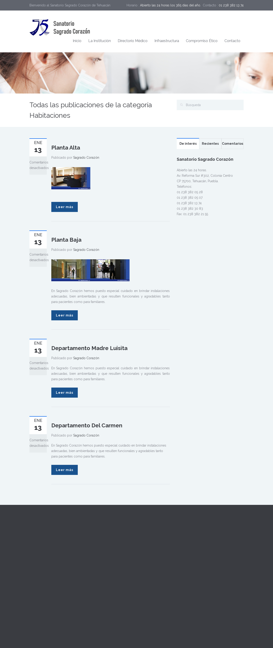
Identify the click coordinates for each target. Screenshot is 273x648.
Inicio (77, 41)
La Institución (99, 41)
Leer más (64, 207)
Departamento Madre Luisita (89, 348)
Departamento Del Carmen (86, 425)
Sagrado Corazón (86, 157)
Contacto (232, 41)
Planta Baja (66, 239)
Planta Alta (65, 147)
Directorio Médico (133, 41)
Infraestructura (166, 41)
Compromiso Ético (202, 41)
